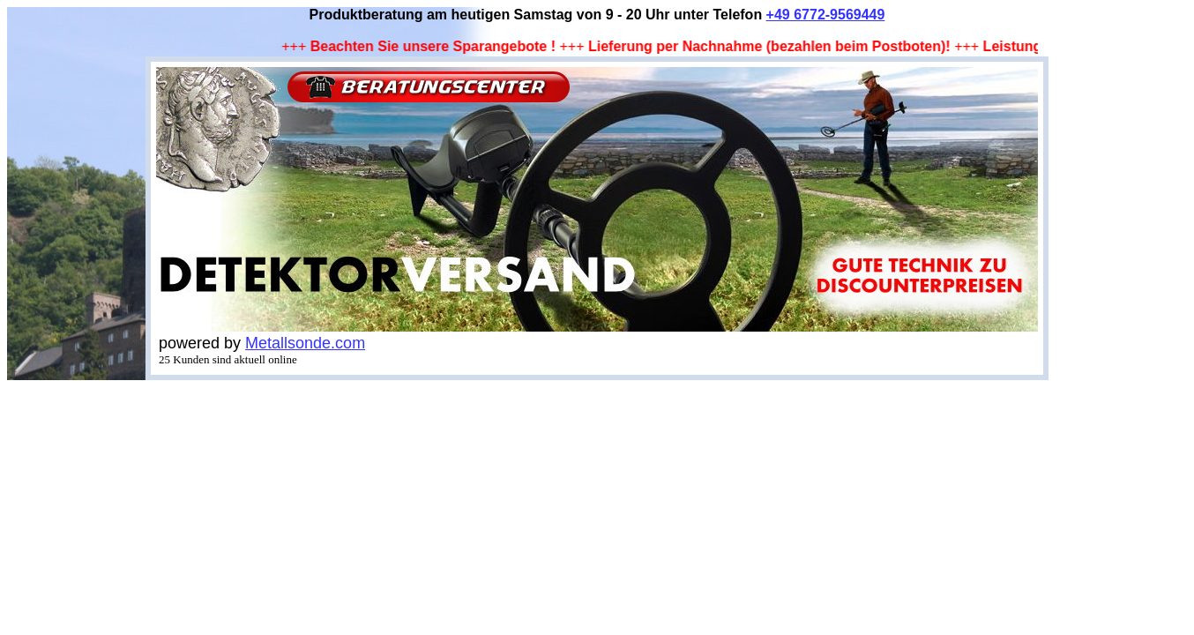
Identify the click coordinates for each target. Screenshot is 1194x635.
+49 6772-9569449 (825, 14)
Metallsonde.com (305, 343)
